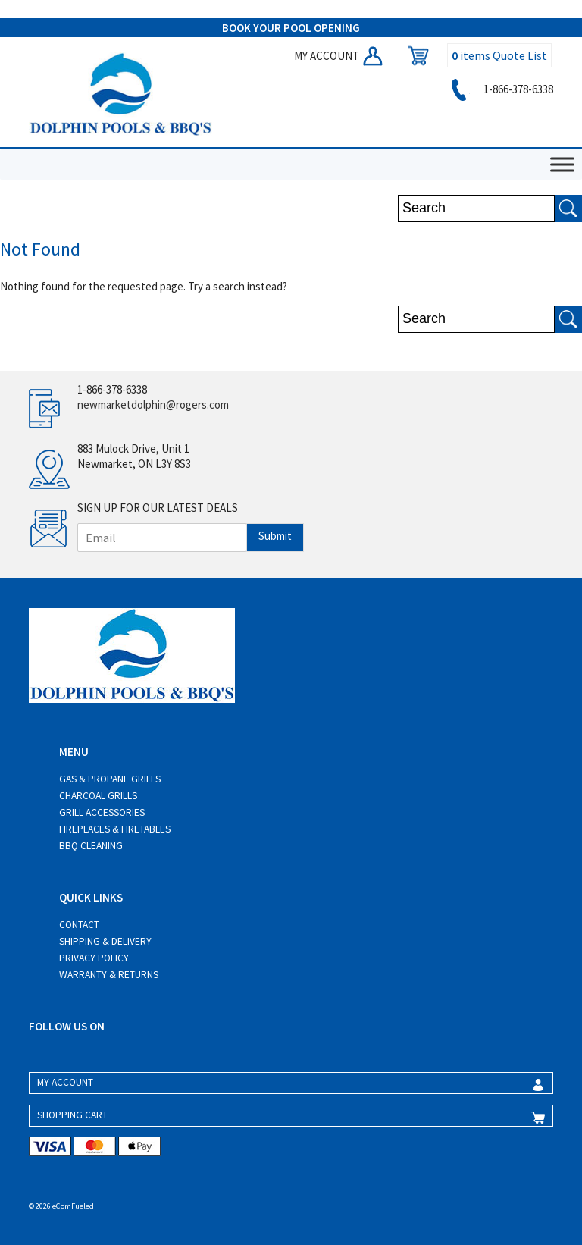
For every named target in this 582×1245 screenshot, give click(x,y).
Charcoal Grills (98, 795)
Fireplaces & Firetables (115, 829)
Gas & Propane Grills (110, 779)
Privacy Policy (94, 958)
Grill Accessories (102, 812)
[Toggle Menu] (562, 165)
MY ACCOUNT (339, 56)
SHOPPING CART (72, 1115)
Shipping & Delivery (105, 941)
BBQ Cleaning (91, 845)
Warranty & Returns (108, 974)
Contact (79, 924)
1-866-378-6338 (499, 89)
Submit (275, 535)
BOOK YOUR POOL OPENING (291, 27)
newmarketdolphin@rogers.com (153, 404)
